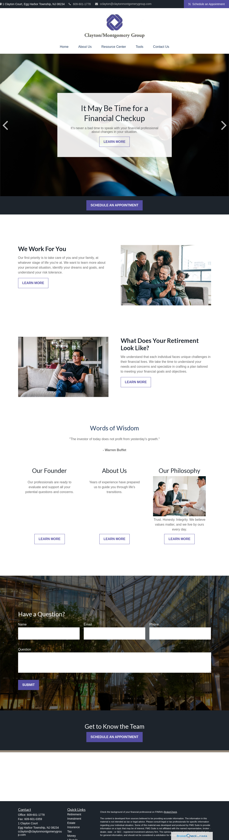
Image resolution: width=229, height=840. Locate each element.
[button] (64, 47)
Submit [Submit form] (28, 685)
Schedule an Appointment (206, 4)
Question (24, 649)
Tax (69, 831)
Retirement (74, 814)
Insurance (73, 827)
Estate (71, 823)
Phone (154, 624)
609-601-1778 (80, 4)
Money (71, 835)
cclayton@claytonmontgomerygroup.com (123, 3)
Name (22, 624)
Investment (74, 818)
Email (88, 624)
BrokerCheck (170, 812)
